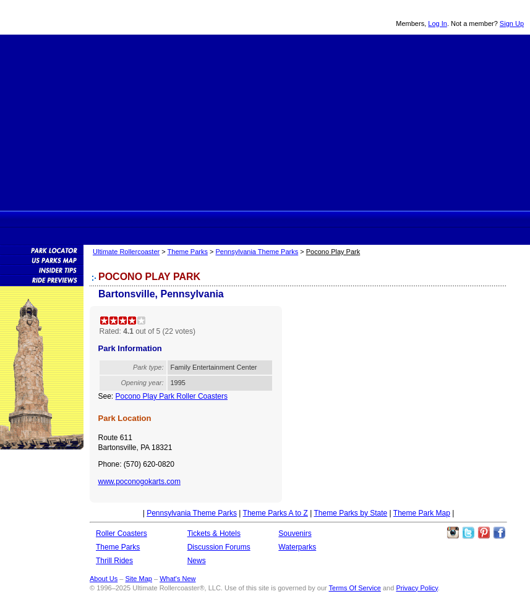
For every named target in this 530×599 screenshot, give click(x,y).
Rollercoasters (152, 218)
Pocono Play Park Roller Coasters (172, 396)
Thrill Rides (238, 218)
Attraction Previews (42, 279)
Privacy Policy (417, 588)
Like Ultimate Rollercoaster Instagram (453, 533)
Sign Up (512, 23)
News (372, 218)
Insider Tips (42, 269)
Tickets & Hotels (214, 533)
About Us (104, 578)
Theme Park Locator (42, 249)
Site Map (138, 578)
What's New (177, 578)
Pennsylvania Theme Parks (257, 251)
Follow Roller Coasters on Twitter (468, 533)
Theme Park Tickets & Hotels (281, 218)
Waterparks (297, 547)
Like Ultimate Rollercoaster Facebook (499, 533)
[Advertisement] (265, 121)
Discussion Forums (327, 218)
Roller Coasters (121, 533)
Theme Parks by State (351, 513)
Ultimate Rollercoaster (86, 17)
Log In (437, 23)
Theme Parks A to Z (275, 513)
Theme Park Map (421, 513)
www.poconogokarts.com (139, 481)
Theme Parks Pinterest (483, 533)
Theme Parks (197, 218)
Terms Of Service (355, 588)
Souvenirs (415, 218)
